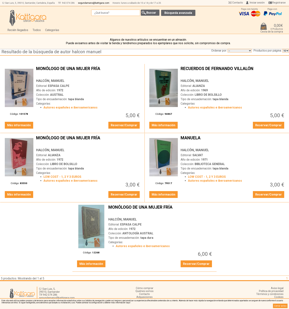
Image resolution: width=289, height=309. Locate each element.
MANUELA (233, 140)
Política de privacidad (271, 291)
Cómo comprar (144, 288)
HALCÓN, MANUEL (50, 81)
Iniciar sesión (257, 2)
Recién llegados (17, 30)
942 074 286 (68, 3)
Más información (19, 125)
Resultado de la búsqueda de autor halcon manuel (51, 51)
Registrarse (279, 2)
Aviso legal (277, 288)
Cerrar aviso (280, 306)
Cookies (278, 297)
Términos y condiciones (269, 294)
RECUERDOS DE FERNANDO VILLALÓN (233, 71)
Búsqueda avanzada (178, 13)
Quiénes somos (144, 291)
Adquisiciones (144, 297)
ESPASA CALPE (58, 86)
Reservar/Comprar (124, 125)
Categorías (52, 30)
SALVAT (197, 155)
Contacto (237, 2)
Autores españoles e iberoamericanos (70, 107)
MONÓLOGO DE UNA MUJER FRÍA (88, 71)
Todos (37, 30)
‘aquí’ (128, 303)
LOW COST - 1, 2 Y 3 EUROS (62, 177)
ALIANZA (198, 86)
